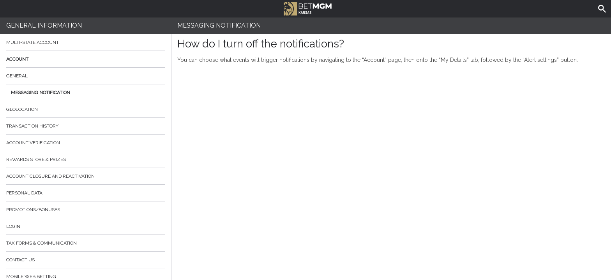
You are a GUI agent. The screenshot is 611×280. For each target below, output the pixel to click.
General (17, 76)
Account (85, 59)
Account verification (33, 142)
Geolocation (22, 109)
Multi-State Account (32, 42)
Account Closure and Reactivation (50, 176)
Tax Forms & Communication (85, 243)
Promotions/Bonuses (33, 209)
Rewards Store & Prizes (36, 159)
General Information (44, 25)
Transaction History (32, 126)
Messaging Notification (40, 92)
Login (13, 226)
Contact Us (20, 259)
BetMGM (308, 8)
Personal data (24, 193)
